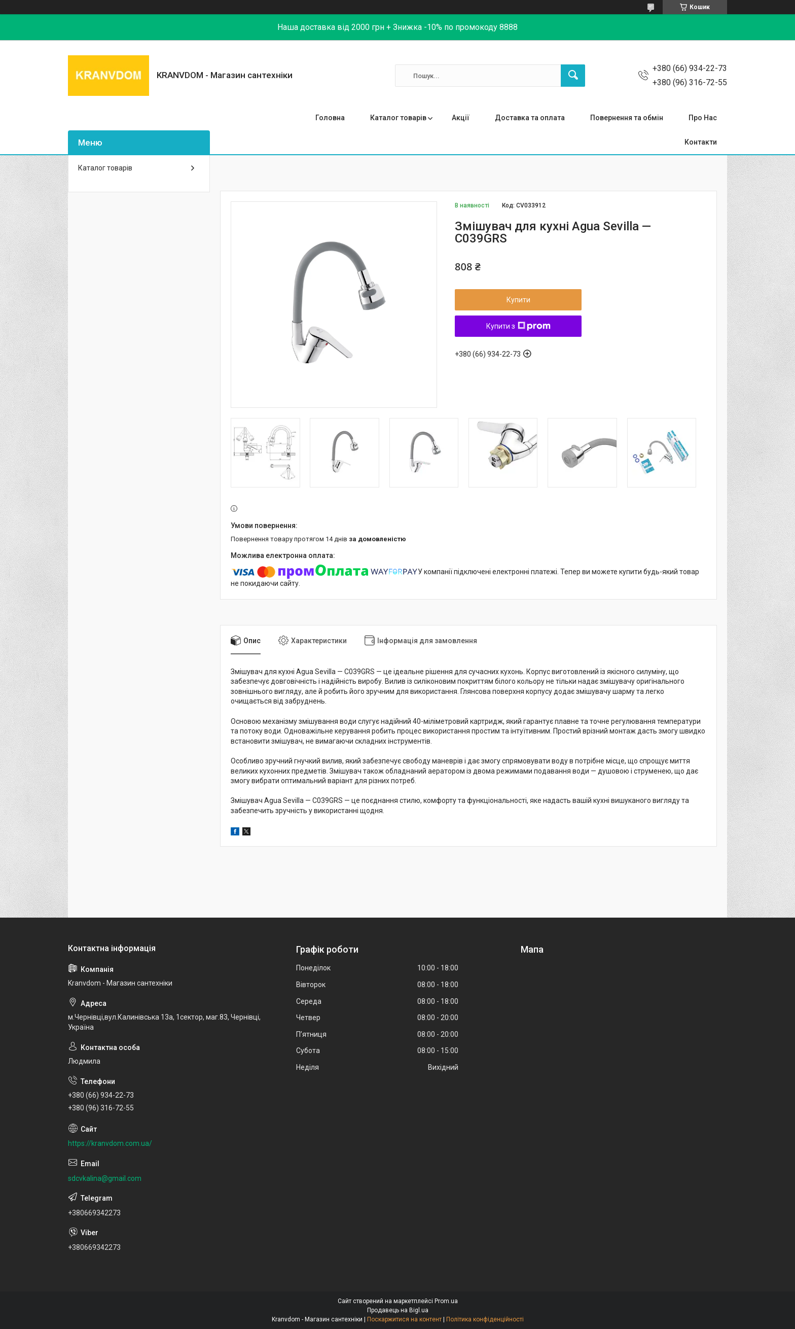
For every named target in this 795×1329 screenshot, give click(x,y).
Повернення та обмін (626, 118)
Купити (518, 300)
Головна (330, 118)
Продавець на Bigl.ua (397, 1310)
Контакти (700, 142)
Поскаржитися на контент (404, 1319)
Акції (460, 118)
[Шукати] (573, 75)
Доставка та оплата (530, 118)
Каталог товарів (398, 118)
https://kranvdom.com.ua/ (110, 1143)
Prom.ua (446, 1301)
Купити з (518, 326)
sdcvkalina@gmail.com (104, 1178)
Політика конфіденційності (485, 1319)
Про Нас (703, 118)
